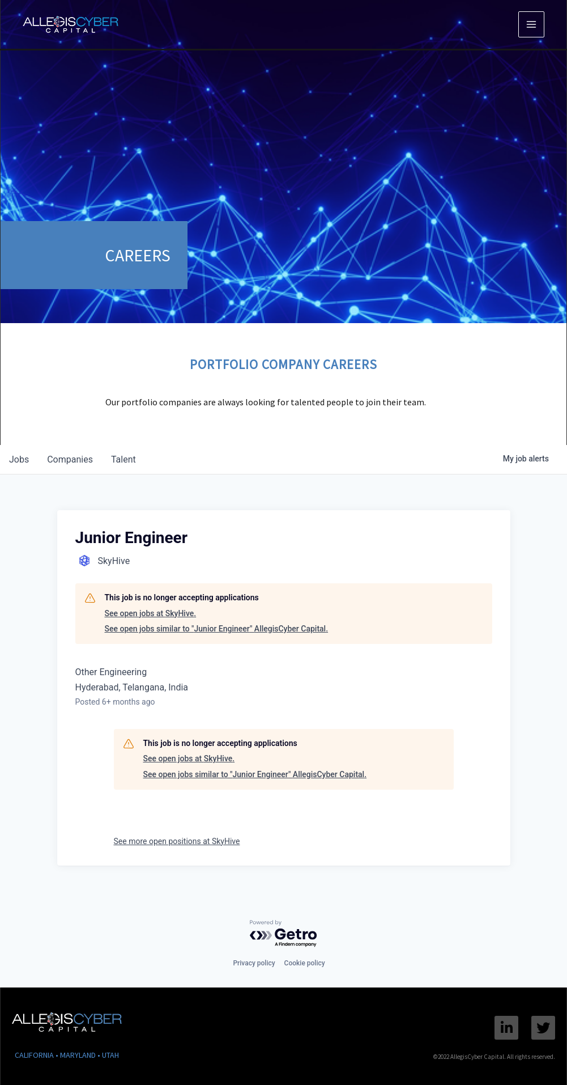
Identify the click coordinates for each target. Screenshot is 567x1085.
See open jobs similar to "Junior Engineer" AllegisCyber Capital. (217, 628)
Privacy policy (254, 963)
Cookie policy (304, 963)
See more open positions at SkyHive (177, 841)
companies (70, 459)
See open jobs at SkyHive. (151, 613)
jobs (19, 459)
